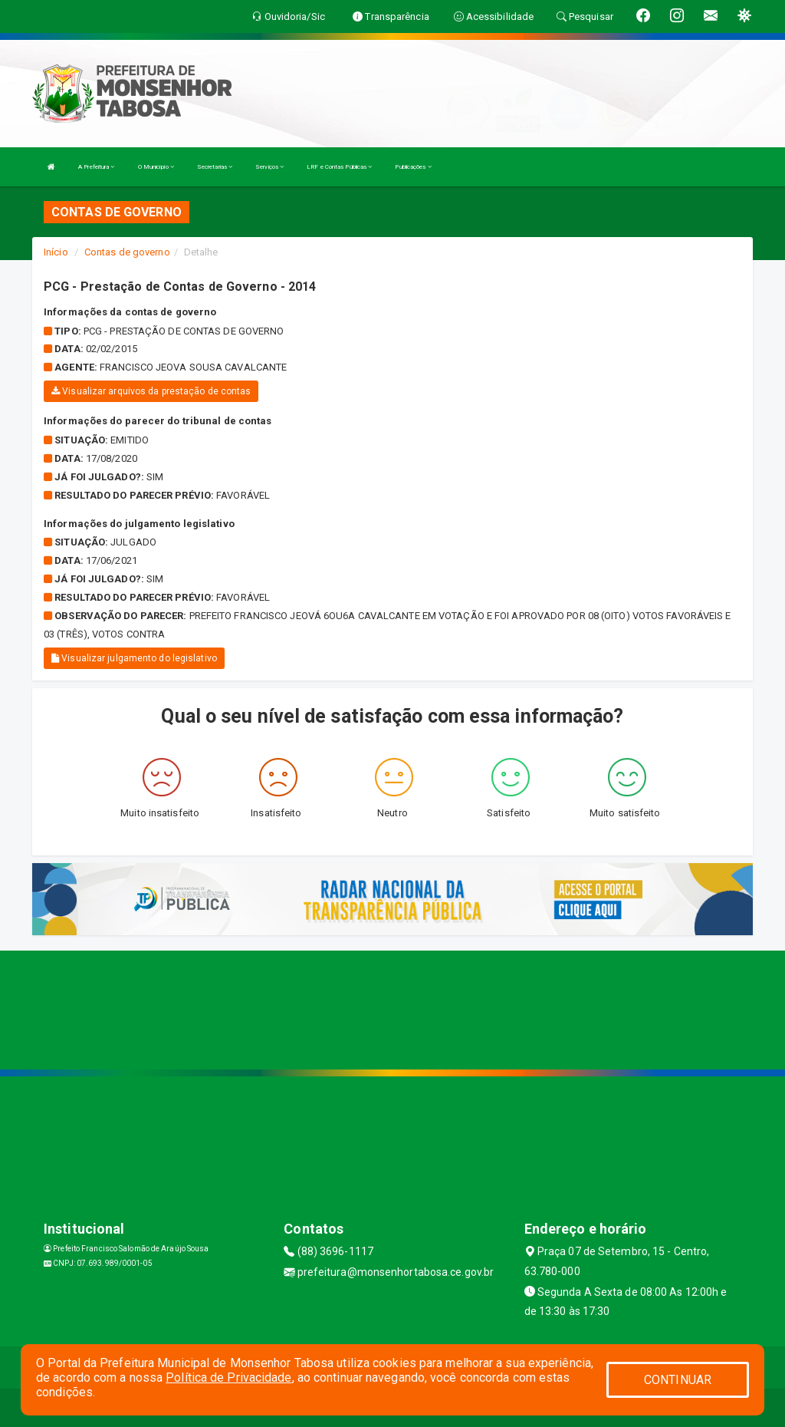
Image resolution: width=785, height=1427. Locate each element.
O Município (156, 166)
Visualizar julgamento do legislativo (134, 658)
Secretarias (214, 166)
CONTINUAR (677, 1380)
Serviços (269, 166)
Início (56, 252)
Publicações (413, 166)
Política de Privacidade (228, 1377)
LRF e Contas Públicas (339, 166)
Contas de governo (127, 252)
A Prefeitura (96, 166)
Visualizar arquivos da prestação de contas (151, 391)
